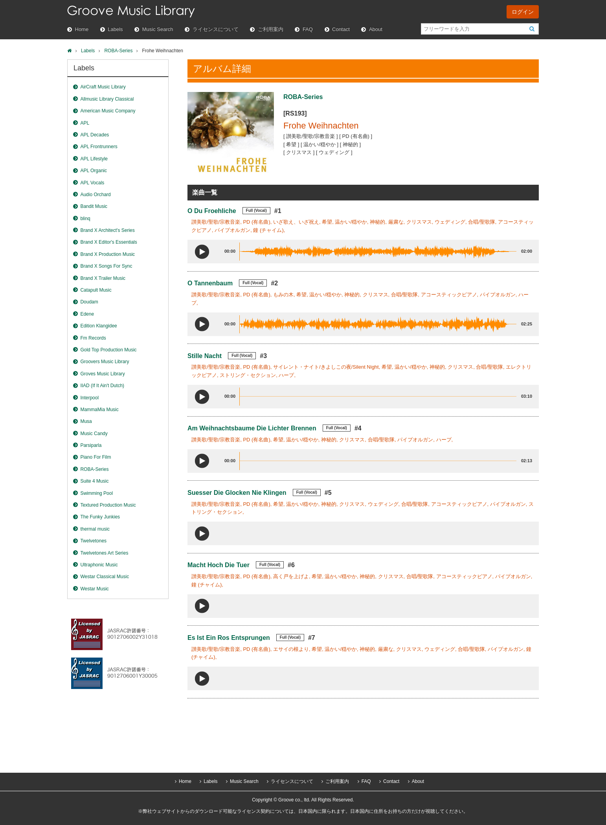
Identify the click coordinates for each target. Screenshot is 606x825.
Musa (86, 421)
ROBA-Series (118, 50)
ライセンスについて (216, 29)
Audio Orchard (95, 194)
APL (84, 123)
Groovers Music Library (104, 361)
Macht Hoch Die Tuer (218, 565)
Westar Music (94, 589)
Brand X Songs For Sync (106, 266)
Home (82, 29)
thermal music (95, 529)
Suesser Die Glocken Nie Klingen (236, 492)
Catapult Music (95, 290)
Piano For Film (95, 457)
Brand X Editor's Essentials (108, 242)
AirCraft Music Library (102, 87)
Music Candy (93, 433)
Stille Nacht (204, 356)
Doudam (89, 302)
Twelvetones (93, 541)
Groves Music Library (102, 374)
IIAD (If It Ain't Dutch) (102, 385)
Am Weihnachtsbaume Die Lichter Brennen (251, 428)
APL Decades (94, 135)
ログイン (523, 12)
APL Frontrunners (98, 146)
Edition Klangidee (98, 326)
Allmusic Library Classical (107, 99)
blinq (85, 218)
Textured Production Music (108, 505)
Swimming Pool (96, 493)
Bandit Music (93, 206)
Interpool (89, 398)
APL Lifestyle (94, 159)
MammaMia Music (99, 409)
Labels (115, 29)
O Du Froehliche (211, 211)
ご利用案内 (270, 29)
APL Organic (93, 170)
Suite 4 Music (94, 481)
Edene (87, 314)
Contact (341, 29)
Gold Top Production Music (108, 350)
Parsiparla (90, 445)
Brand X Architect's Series (107, 230)
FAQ (308, 29)
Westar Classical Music (104, 576)
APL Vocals (92, 183)
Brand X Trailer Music (102, 278)
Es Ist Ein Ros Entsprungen (228, 637)
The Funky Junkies (100, 517)
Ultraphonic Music (99, 565)
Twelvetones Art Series (104, 553)
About (375, 29)
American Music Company (107, 111)
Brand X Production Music (107, 254)
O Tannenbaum (210, 283)
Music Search (157, 29)
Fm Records (93, 338)
